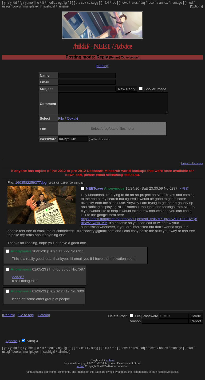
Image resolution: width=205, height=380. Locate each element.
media (51, 3)
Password (150, 320)
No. (166, 192)
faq (142, 3)
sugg (94, 3)
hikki (105, 3)
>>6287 (18, 281)
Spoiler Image (155, 89)
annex (163, 3)
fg (20, 3)
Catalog (44, 319)
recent (152, 3)
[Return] (114, 57)
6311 (80, 255)
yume (29, 3)
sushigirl (49, 6)
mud (190, 3)
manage (176, 3)
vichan (110, 364)
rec (114, 3)
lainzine (63, 6)
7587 (81, 273)
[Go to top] (25, 319)
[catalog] (102, 66)
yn (5, 3)
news (124, 3)
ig (65, 3)
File (61, 122)
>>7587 (183, 192)
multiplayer (31, 6)
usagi (6, 6)
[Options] (196, 6)
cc (82, 3)
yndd (13, 3)
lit (43, 3)
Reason (134, 325)
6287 (173, 192)
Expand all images (192, 167)
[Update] (11, 345)
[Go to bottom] (130, 57)
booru (17, 6)
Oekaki (72, 122)
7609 (80, 295)
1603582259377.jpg (31, 187)
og (60, 3)
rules (134, 3)
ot (77, 3)
